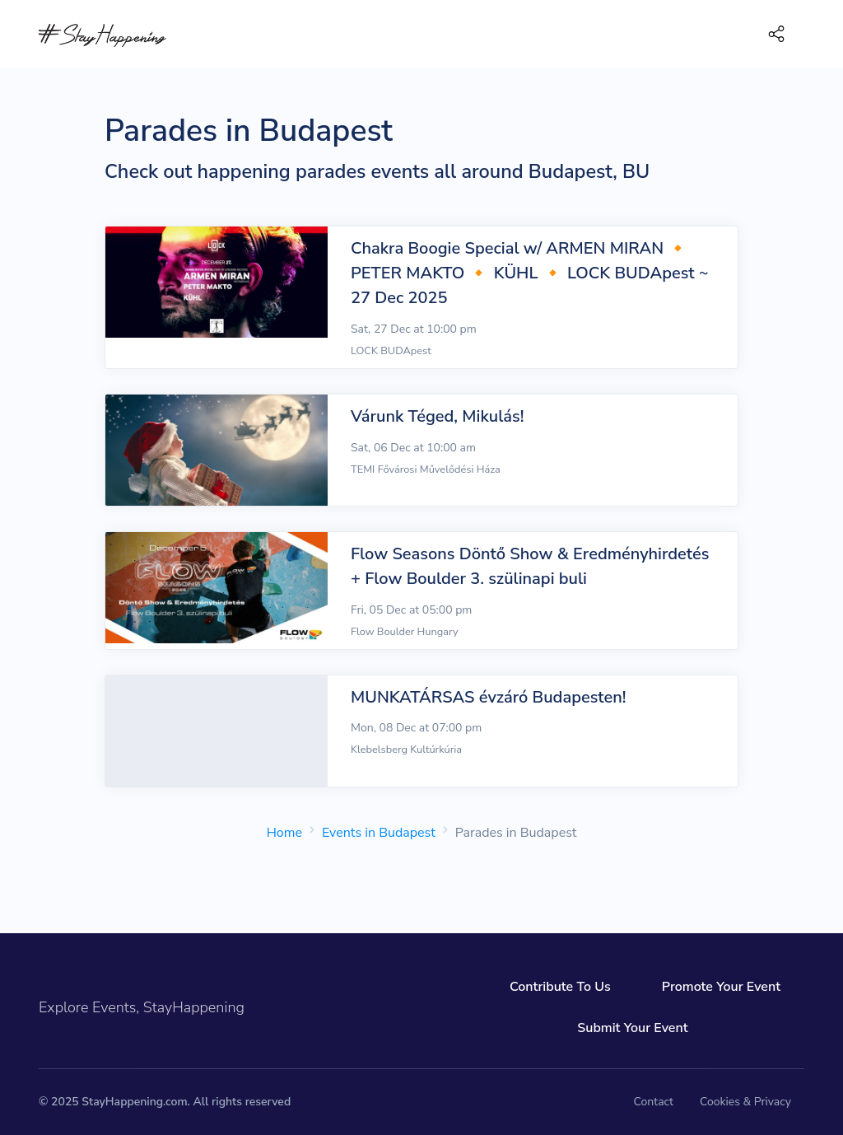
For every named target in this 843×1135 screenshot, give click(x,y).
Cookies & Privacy (745, 1101)
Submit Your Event (632, 1028)
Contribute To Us (560, 987)
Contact (653, 1101)
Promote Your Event (721, 987)
